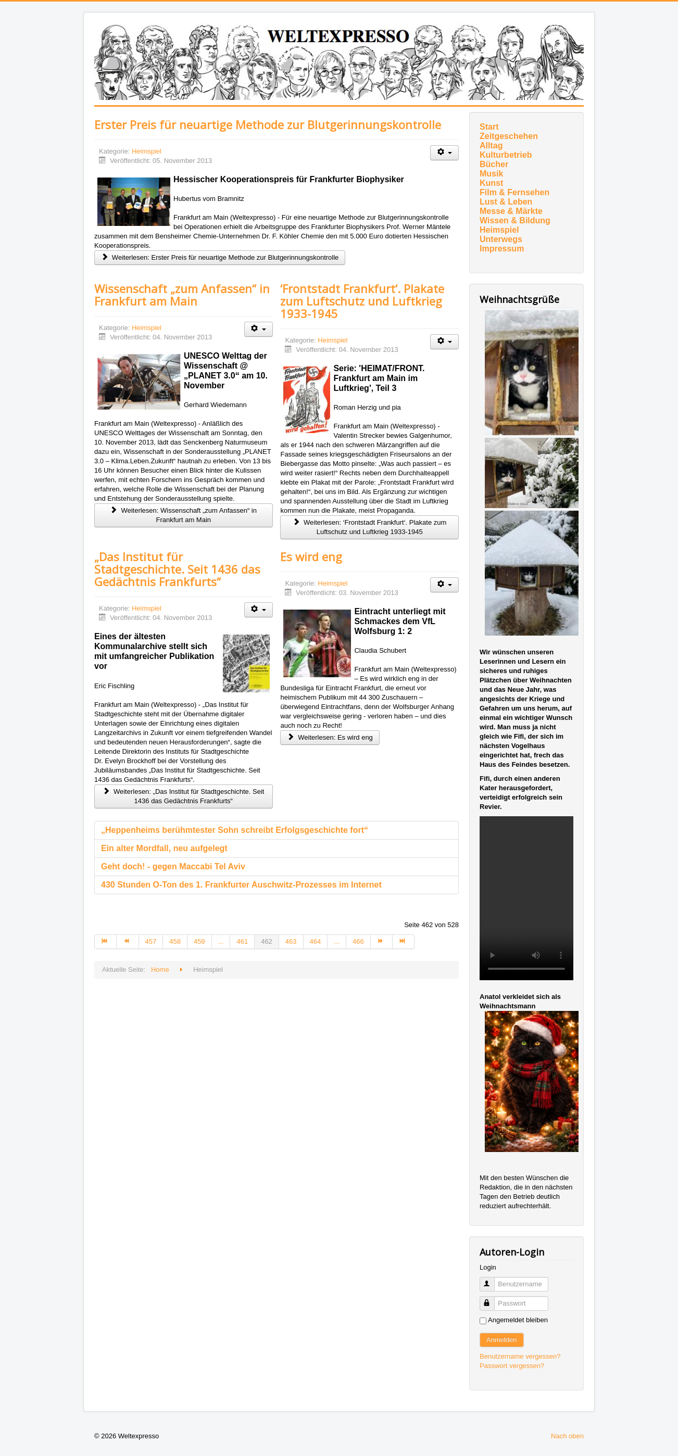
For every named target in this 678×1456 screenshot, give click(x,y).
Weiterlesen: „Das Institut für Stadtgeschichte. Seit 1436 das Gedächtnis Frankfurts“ (183, 796)
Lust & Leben (506, 201)
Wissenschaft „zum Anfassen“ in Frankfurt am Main (182, 295)
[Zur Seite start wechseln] (105, 941)
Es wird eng (311, 556)
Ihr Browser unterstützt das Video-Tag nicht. (526, 898)
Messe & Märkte (511, 211)
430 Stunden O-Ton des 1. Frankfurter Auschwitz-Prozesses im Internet (241, 884)
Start (489, 126)
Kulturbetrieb (506, 154)
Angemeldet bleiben (518, 1320)
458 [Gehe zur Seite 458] (175, 941)
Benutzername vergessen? (520, 1356)
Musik (491, 173)
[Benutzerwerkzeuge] (444, 152)
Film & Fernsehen (514, 192)
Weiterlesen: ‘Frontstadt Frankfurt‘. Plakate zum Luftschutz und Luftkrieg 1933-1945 (369, 527)
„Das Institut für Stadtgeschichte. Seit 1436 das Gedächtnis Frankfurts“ (177, 569)
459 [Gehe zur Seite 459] (199, 941)
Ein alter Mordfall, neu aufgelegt (164, 848)
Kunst (491, 183)
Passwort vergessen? (512, 1366)
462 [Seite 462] (266, 941)
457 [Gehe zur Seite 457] (151, 941)
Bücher (494, 164)
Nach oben (567, 1436)
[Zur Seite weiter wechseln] (382, 941)
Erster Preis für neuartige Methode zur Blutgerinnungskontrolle (267, 124)
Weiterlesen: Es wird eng (329, 737)
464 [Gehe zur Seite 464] (315, 941)
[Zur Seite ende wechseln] (404, 941)
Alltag (491, 145)
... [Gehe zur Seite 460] (221, 941)
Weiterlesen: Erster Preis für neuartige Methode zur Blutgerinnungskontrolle (219, 257)
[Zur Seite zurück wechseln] (128, 941)
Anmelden (501, 1340)
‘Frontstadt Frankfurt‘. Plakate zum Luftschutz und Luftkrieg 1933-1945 (362, 301)
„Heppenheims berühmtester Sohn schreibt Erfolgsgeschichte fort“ (234, 830)
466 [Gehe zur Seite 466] (358, 941)
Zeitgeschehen (509, 136)
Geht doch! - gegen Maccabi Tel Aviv (173, 866)
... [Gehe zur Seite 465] (337, 941)
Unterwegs (501, 239)
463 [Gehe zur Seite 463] (291, 941)
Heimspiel (146, 151)
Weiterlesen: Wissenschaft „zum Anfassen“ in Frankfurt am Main (183, 515)
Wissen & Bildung (515, 220)
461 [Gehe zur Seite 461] (242, 941)
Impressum (502, 248)
